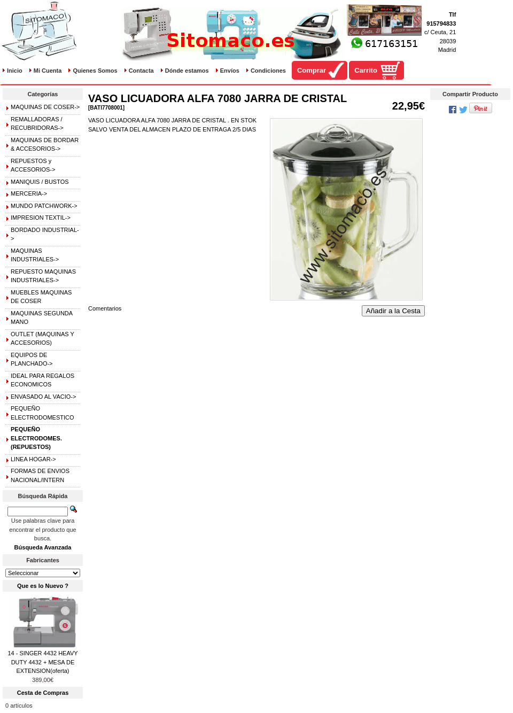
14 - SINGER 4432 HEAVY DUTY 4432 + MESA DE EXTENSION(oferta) (42, 662)
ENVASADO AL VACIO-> (43, 396)
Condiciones (268, 70)
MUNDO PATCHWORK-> (44, 206)
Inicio (14, 70)
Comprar (311, 70)
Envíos (229, 70)
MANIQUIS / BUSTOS (40, 182)
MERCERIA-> (29, 193)
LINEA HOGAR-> (33, 459)
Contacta (141, 70)
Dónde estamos (187, 70)
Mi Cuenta (48, 70)
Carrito (365, 70)
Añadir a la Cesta (393, 311)
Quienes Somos (95, 70)
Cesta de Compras (43, 692)
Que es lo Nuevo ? (42, 586)
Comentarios (104, 308)
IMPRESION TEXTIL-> (41, 217)
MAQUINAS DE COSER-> (45, 107)
